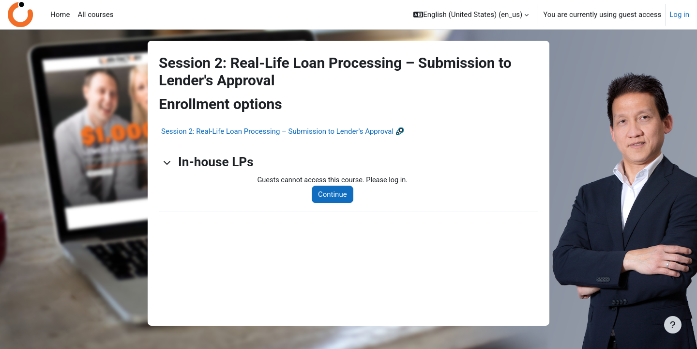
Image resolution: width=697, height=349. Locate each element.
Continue (334, 194)
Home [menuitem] (60, 14)
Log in (679, 14)
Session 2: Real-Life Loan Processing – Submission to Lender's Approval (277, 131)
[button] (471, 14)
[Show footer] (673, 324)
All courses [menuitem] (95, 14)
